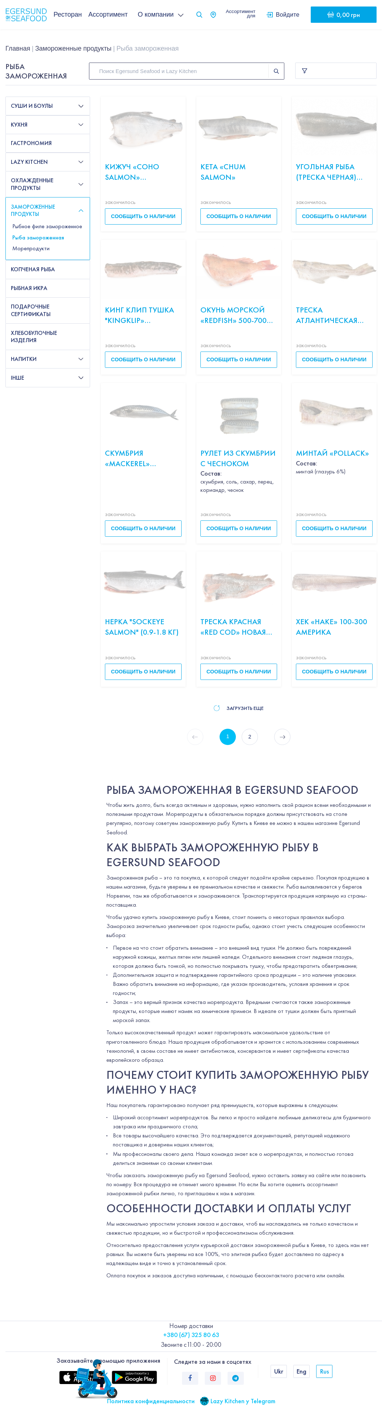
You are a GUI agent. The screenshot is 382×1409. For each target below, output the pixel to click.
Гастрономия (31, 143)
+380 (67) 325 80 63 (191, 1335)
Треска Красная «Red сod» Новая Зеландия (233, 627)
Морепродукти (31, 248)
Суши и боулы (32, 106)
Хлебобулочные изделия (34, 336)
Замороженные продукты (73, 48)
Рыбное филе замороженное (47, 226)
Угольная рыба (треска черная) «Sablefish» (326, 172)
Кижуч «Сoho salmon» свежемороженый (141, 172)
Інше (17, 378)
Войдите (288, 14)
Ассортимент (108, 14)
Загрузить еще (238, 708)
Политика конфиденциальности (151, 1401)
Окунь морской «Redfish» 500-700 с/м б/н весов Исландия (233, 315)
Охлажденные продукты (32, 184)
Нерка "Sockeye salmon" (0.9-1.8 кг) (142, 627)
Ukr (278, 1371)
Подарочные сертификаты (31, 310)
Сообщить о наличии (143, 216)
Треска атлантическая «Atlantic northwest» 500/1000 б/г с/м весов (330, 315)
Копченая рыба (33, 269)
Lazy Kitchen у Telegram (243, 1401)
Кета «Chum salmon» (223, 172)
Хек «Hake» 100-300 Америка (331, 627)
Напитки (24, 359)
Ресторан (68, 14)
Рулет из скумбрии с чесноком (238, 458)
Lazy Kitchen (29, 162)
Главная (17, 48)
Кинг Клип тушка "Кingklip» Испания (139, 315)
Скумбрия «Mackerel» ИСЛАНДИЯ (127, 458)
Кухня (19, 124)
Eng (301, 1371)
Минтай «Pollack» (332, 453)
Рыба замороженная (38, 237)
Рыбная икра (29, 288)
